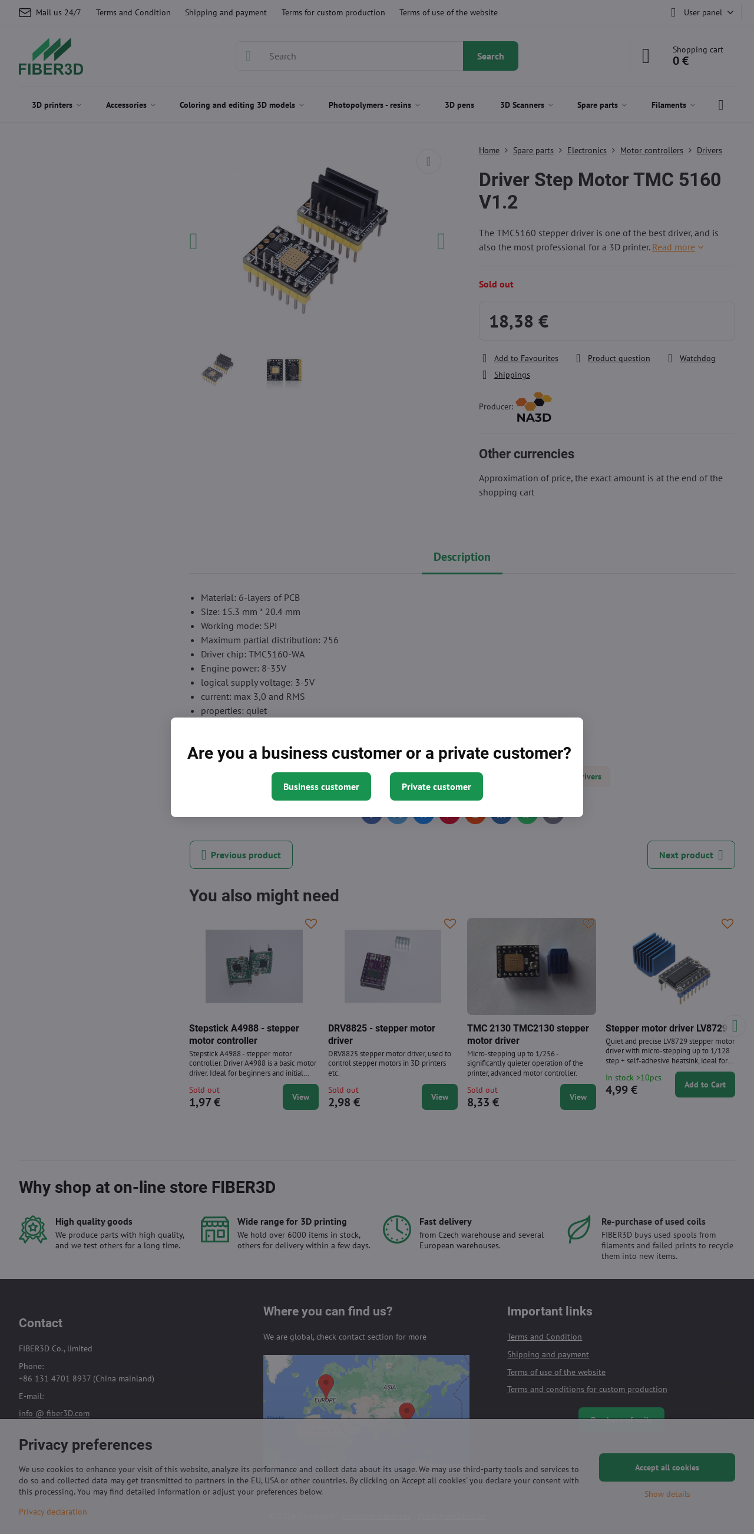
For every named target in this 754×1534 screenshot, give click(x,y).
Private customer (436, 786)
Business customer (321, 786)
